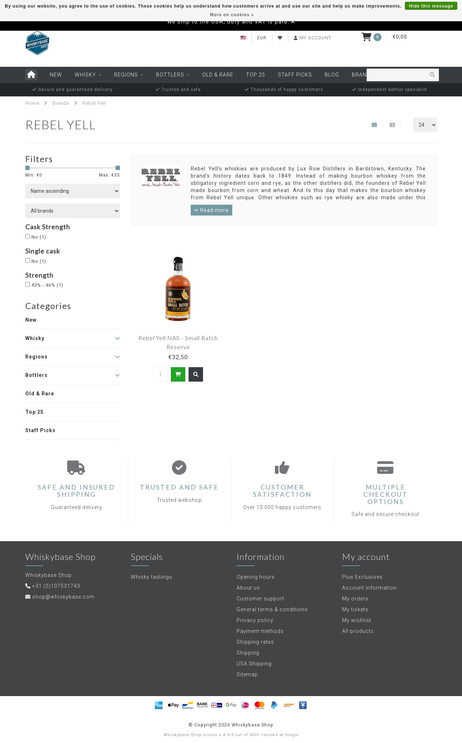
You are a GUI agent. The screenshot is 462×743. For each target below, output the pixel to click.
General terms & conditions (272, 609)
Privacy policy (255, 620)
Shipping (248, 653)
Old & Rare (217, 75)
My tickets (355, 609)
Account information (369, 588)
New (56, 75)
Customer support (260, 598)
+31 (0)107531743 (56, 586)
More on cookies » (232, 14)
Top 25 (255, 75)
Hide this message (431, 6)
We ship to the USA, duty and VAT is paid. (228, 22)
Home (32, 103)
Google (292, 735)
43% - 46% (47, 285)
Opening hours (256, 577)
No (38, 237)
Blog (332, 75)
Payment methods (260, 631)
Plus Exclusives (362, 577)
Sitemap (247, 674)
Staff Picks (295, 75)
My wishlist (356, 620)
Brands (363, 75)
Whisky (85, 75)
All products (358, 631)
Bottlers (170, 75)
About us (248, 588)
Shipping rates (255, 642)
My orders (355, 598)
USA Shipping (254, 663)
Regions (126, 75)
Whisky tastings (151, 577)
